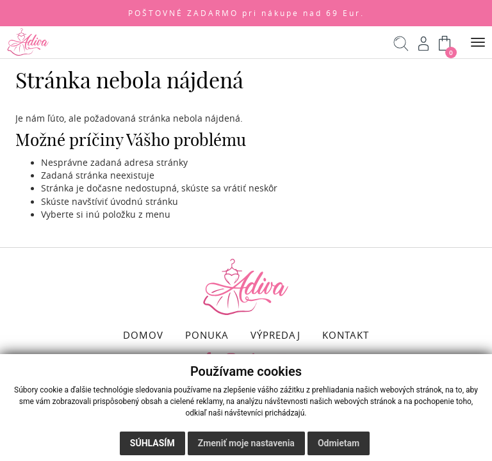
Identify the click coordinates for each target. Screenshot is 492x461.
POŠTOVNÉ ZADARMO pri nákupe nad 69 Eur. (246, 13)
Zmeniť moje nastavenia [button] (246, 443)
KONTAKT (345, 334)
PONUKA (207, 334)
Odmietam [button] (338, 443)
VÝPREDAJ (275, 334)
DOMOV (143, 334)
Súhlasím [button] (152, 443)
